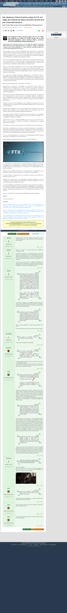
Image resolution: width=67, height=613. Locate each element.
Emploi (36, 1)
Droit (46, 1)
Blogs (20, 1)
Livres (48, 6)
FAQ (17, 1)
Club (50, 1)
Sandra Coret (19, 36)
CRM (45, 4)
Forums (6, 1)
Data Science (35, 4)
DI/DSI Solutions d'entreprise (12, 3)
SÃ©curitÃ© (55, 4)
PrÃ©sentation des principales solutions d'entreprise (31, 6)
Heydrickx (8, 485)
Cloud (20, 3)
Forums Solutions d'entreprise (15, 6)
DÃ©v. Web (38, 3)
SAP (50, 4)
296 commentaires (27, 36)
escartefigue (9, 361)
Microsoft (29, 3)
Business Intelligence (28, 4)
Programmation (47, 3)
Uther (8, 398)
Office (55, 3)
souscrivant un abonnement (29, 232)
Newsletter (30, 1)
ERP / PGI (41, 4)
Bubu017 (8, 375)
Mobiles (59, 3)
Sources (51, 6)
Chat (24, 1)
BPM (21, 4)
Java (33, 3)
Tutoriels (11, 1)
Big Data (17, 4)
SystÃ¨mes (64, 3)
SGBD (52, 3)
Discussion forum (56, 34)
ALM (25, 3)
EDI (42, 3)
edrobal (9, 265)
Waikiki (9, 277)
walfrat (8, 298)
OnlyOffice (64, 4)
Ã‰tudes (41, 1)
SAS (48, 4)
